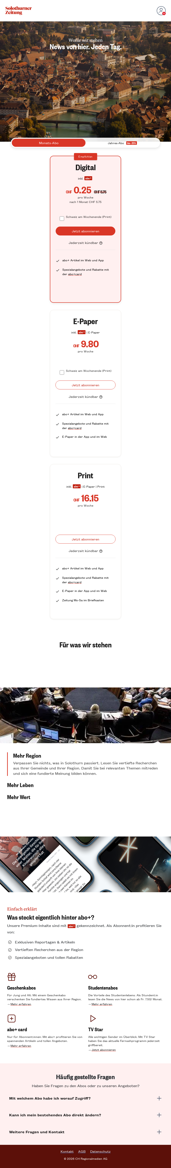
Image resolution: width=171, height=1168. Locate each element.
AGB (82, 1151)
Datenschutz (100, 1151)
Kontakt (67, 1151)
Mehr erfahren (20, 1004)
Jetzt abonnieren (104, 1049)
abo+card (75, 274)
